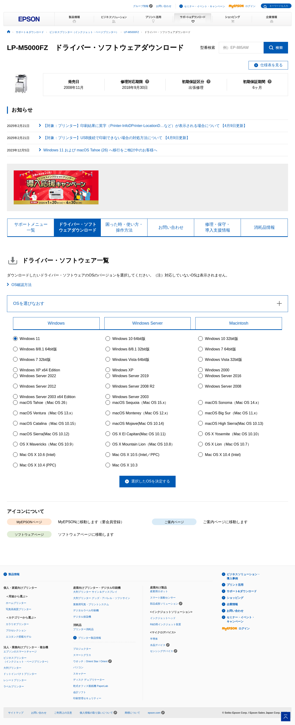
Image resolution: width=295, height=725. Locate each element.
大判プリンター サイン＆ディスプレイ (95, 591)
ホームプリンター (16, 603)
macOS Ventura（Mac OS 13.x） (47, 413)
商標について (132, 712)
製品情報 (14, 574)
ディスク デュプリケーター (89, 679)
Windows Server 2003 (130, 397)
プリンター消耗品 (83, 629)
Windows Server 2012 (38, 386)
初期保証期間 (257, 82)
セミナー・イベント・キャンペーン (204, 6)
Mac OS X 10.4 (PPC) (38, 465)
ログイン (242, 6)
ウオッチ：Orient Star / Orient (90, 661)
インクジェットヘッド (163, 618)
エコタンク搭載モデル (18, 636)
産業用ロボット (159, 591)
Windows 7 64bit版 (220, 349)
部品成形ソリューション (164, 603)
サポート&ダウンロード (242, 591)
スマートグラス (82, 655)
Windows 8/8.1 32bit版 (130, 349)
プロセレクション (16, 630)
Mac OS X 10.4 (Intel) (223, 455)
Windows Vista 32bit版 (223, 360)
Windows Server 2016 (223, 376)
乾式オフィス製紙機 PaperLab (90, 686)
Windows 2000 (217, 370)
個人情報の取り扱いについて (98, 712)
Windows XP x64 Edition (40, 370)
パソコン (78, 667)
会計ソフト (79, 692)
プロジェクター (82, 648)
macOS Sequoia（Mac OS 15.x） (140, 403)
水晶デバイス (157, 645)
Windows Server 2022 (38, 376)
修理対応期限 (135, 82)
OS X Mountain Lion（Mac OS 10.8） (143, 444)
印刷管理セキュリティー (87, 698)
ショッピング (235, 597)
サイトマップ (15, 712)
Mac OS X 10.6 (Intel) (38, 455)
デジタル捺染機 (82, 616)
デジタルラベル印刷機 (86, 610)
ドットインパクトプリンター (20, 673)
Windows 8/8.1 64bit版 (38, 349)
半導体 (154, 638)
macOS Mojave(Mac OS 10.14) (138, 424)
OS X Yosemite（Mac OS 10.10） (233, 434)
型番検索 (207, 47)
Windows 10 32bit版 (221, 339)
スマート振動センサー (163, 597)
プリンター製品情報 (89, 637)
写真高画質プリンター (18, 609)
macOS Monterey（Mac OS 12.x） (141, 413)
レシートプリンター (14, 680)
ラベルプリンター (13, 686)
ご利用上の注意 (63, 712)
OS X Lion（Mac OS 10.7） (228, 444)
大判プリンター (12, 667)
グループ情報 (140, 6)
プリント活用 (235, 584)
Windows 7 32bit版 (35, 360)
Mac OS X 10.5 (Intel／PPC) (135, 455)
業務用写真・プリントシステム (91, 604)
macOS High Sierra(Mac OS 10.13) (234, 424)
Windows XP (122, 370)
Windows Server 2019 (130, 376)
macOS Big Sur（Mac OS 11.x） (232, 413)
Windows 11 (30, 339)
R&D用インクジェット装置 (165, 624)
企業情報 (232, 604)
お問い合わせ (163, 6)
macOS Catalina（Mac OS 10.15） (49, 424)
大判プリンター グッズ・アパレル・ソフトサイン (101, 598)
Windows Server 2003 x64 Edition (47, 397)
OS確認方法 (21, 285)
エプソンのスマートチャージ (20, 651)
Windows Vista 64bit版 (130, 360)
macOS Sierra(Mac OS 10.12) (44, 434)
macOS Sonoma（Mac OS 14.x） (233, 403)
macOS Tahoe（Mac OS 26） (44, 403)
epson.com (154, 712)
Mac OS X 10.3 (125, 465)
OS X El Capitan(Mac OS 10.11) (138, 434)
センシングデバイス (161, 651)
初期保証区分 (196, 82)
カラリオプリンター (17, 624)
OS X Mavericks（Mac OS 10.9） (47, 444)
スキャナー (79, 673)
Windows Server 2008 (223, 386)
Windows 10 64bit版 (128, 339)
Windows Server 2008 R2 (133, 386)
